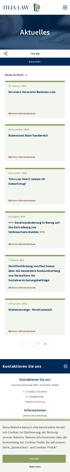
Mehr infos (35, 466)
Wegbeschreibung (35, 401)
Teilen (35, 53)
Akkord (34, 458)
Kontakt (35, 61)
